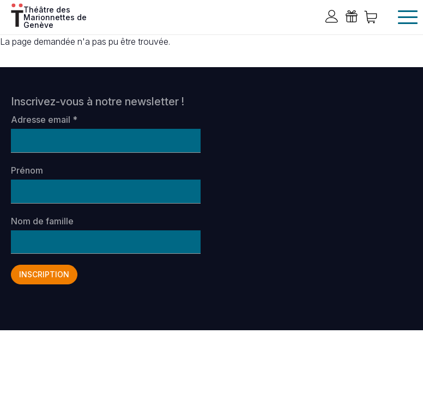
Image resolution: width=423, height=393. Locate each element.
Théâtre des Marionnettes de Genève (55, 16)
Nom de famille (42, 221)
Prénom (27, 170)
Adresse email (44, 119)
